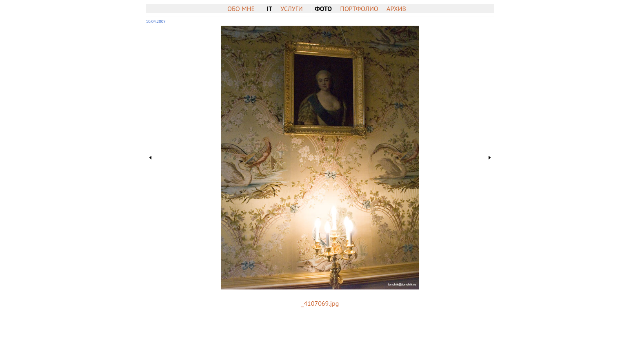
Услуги (291, 8)
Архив (396, 8)
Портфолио (359, 8)
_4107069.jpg (320, 303)
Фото (323, 8)
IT (269, 8)
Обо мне (241, 8)
